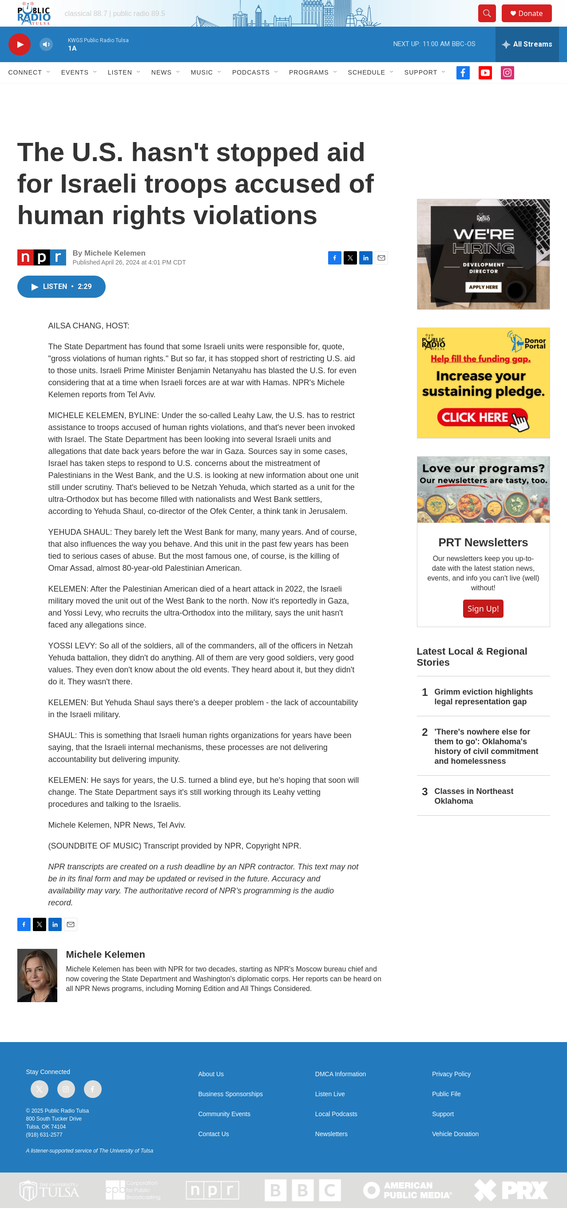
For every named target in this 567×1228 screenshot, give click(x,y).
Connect (25, 92)
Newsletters (331, 1154)
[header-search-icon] (491, 23)
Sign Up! (483, 628)
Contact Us (213, 1154)
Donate (536, 23)
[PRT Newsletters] (483, 510)
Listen (120, 92)
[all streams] (527, 64)
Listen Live (330, 1114)
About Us (211, 1094)
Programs (309, 92)
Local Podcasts (336, 1134)
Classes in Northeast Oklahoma (474, 816)
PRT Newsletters (483, 562)
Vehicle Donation (455, 1154)
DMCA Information (340, 1094)
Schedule (366, 92)
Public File (446, 1114)
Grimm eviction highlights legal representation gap (484, 716)
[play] (19, 64)
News (161, 92)
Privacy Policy (451, 1094)
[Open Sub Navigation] (48, 92)
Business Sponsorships (230, 1114)
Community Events (224, 1134)
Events (75, 92)
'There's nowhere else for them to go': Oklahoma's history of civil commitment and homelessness (487, 766)
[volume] (46, 65)
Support (420, 92)
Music (202, 92)
